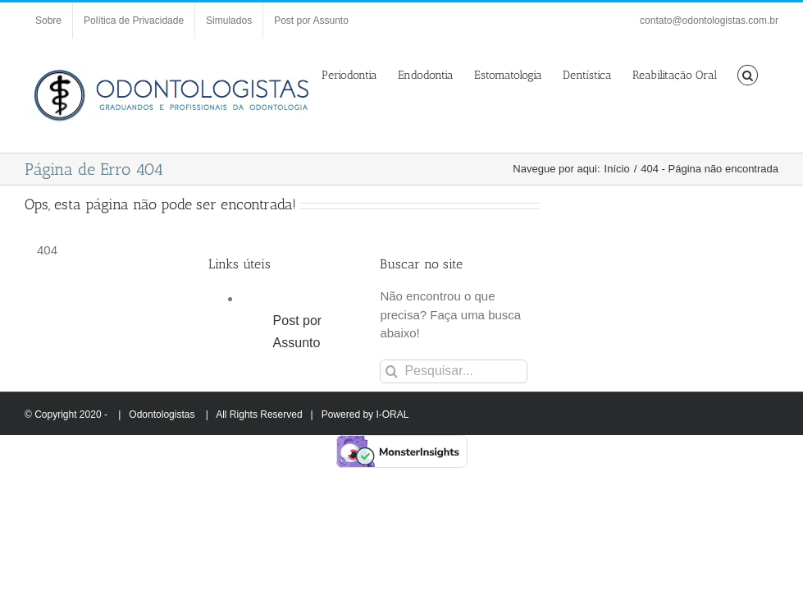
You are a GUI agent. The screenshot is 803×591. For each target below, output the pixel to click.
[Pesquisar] (392, 371)
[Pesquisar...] (453, 371)
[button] (747, 73)
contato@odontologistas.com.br (709, 20)
